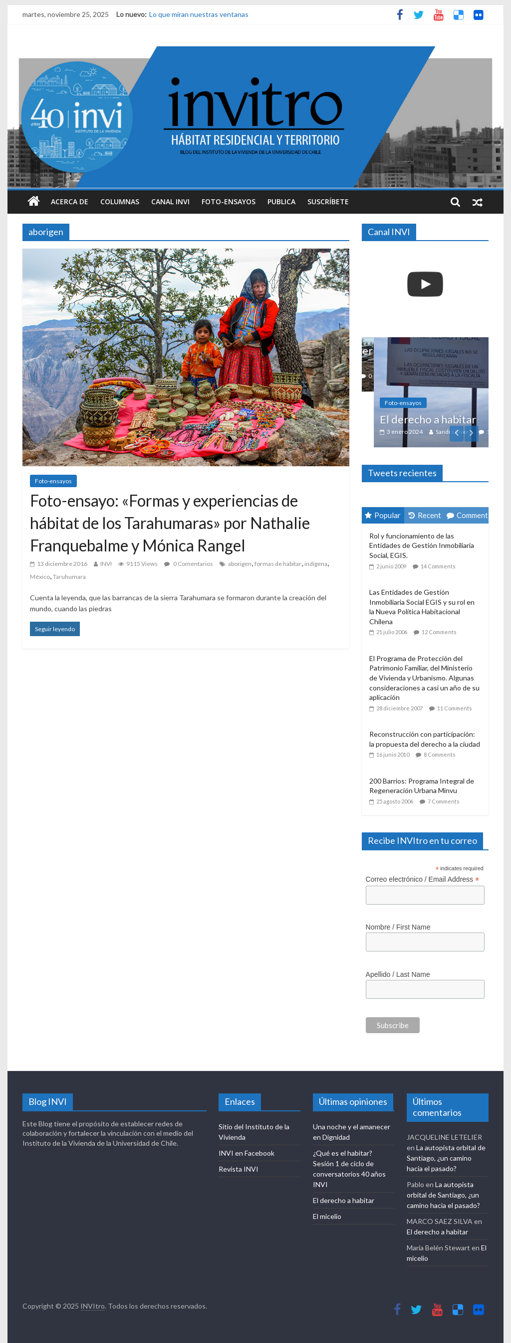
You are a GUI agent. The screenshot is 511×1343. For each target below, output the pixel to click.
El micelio (327, 1216)
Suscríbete (328, 201)
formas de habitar (278, 563)
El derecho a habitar (443, 419)
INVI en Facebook (246, 1153)
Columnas (119, 201)
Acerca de (69, 201)
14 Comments (438, 566)
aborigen (240, 563)
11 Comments (454, 708)
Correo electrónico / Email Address (423, 879)
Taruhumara (69, 576)
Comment (467, 515)
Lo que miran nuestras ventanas (199, 14)
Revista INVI (238, 1169)
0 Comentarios (188, 563)
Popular (383, 515)
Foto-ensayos (229, 201)
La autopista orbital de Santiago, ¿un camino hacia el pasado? (446, 1158)
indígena (315, 563)
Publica (281, 201)
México (40, 576)
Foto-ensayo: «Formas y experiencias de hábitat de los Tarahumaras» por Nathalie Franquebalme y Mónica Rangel (170, 523)
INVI (106, 563)
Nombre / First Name (398, 927)
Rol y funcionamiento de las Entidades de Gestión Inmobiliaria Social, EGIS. (421, 545)
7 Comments (444, 801)
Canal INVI (170, 201)
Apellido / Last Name (398, 974)
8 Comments (440, 754)
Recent (425, 515)
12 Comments (439, 632)
